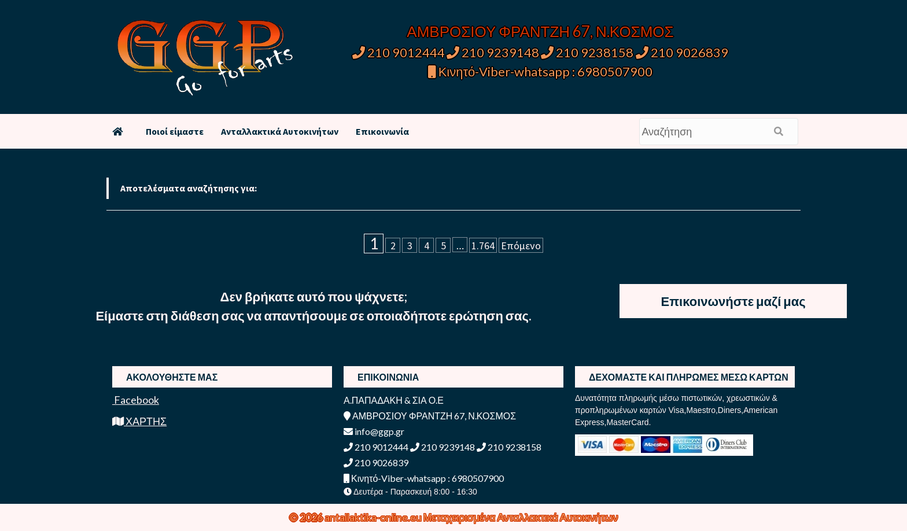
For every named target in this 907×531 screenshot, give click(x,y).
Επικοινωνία (382, 131)
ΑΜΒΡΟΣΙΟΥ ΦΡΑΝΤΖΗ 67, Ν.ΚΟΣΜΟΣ (540, 31)
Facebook (135, 399)
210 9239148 (493, 52)
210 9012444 (398, 52)
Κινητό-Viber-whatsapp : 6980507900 (540, 71)
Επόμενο (521, 245)
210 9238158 (588, 52)
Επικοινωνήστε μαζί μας (733, 301)
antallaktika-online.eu (374, 517)
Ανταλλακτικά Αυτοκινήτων (279, 131)
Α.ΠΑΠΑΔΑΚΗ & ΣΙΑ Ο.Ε (394, 399)
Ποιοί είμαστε (175, 131)
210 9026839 (682, 52)
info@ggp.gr (374, 431)
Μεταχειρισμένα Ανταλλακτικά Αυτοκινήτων (520, 517)
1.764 (483, 245)
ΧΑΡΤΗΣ (139, 421)
